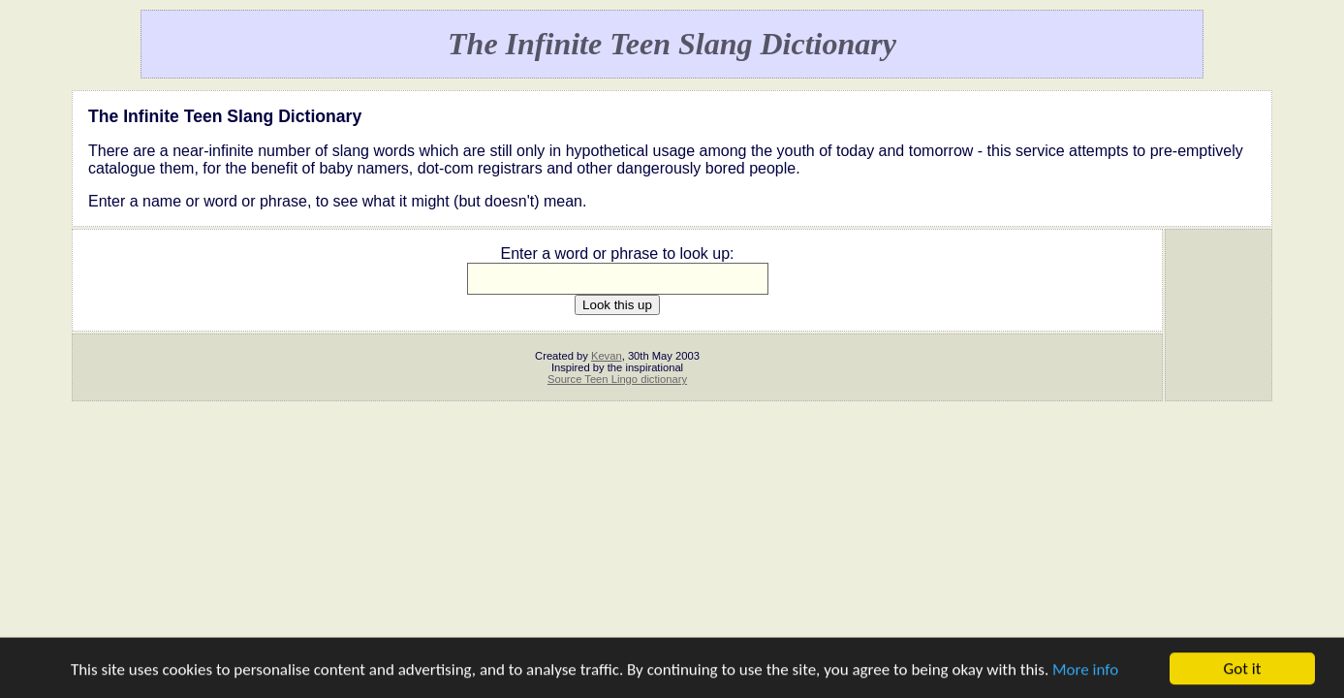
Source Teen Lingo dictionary (617, 379)
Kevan (606, 356)
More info (1085, 671)
